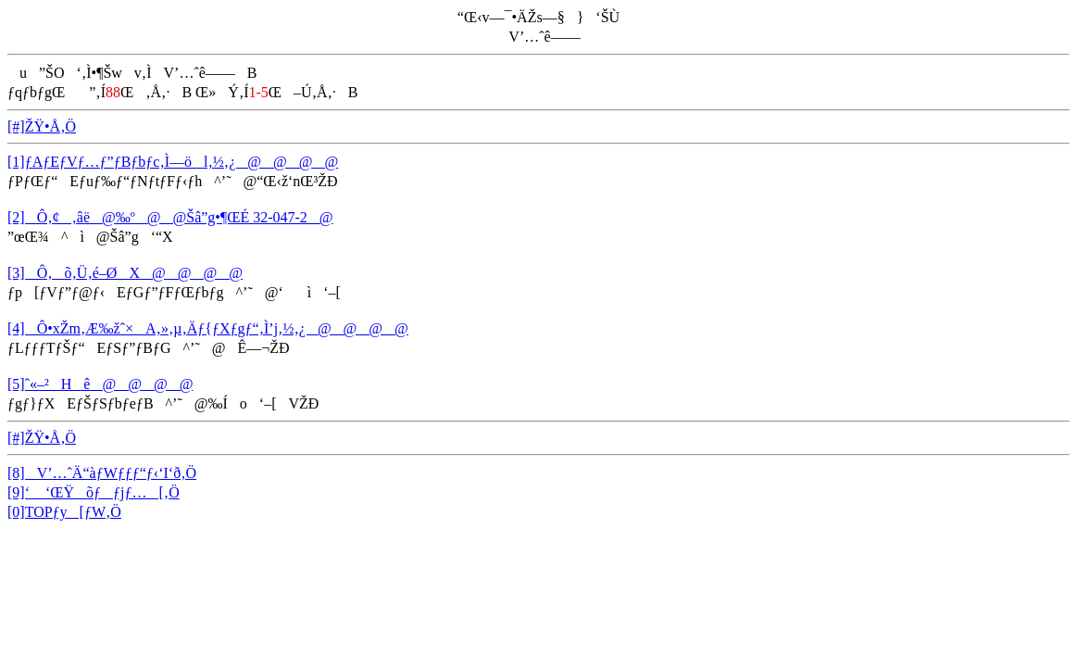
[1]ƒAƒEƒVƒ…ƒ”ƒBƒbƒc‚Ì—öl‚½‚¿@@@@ (172, 162)
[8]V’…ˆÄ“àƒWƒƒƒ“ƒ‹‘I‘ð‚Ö (101, 473)
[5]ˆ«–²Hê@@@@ (100, 384)
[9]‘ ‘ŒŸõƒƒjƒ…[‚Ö (93, 492)
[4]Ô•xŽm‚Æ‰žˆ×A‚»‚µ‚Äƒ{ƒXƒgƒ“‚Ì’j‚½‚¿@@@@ (207, 328)
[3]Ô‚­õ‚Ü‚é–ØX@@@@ (125, 273)
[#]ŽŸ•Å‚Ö (41, 126)
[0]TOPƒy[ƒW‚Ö (64, 512)
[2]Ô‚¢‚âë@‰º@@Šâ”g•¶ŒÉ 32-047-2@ (170, 217)
